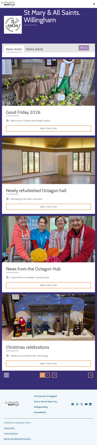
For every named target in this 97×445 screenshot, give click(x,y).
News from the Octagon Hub (33, 269)
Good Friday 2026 (23, 112)
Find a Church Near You (45, 401)
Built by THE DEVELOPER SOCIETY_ (18, 439)
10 (54, 375)
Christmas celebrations (27, 347)
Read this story (48, 128)
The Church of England (45, 396)
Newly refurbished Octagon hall (36, 190)
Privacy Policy (9, 428)
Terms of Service (11, 433)
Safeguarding (41, 407)
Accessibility (40, 412)
